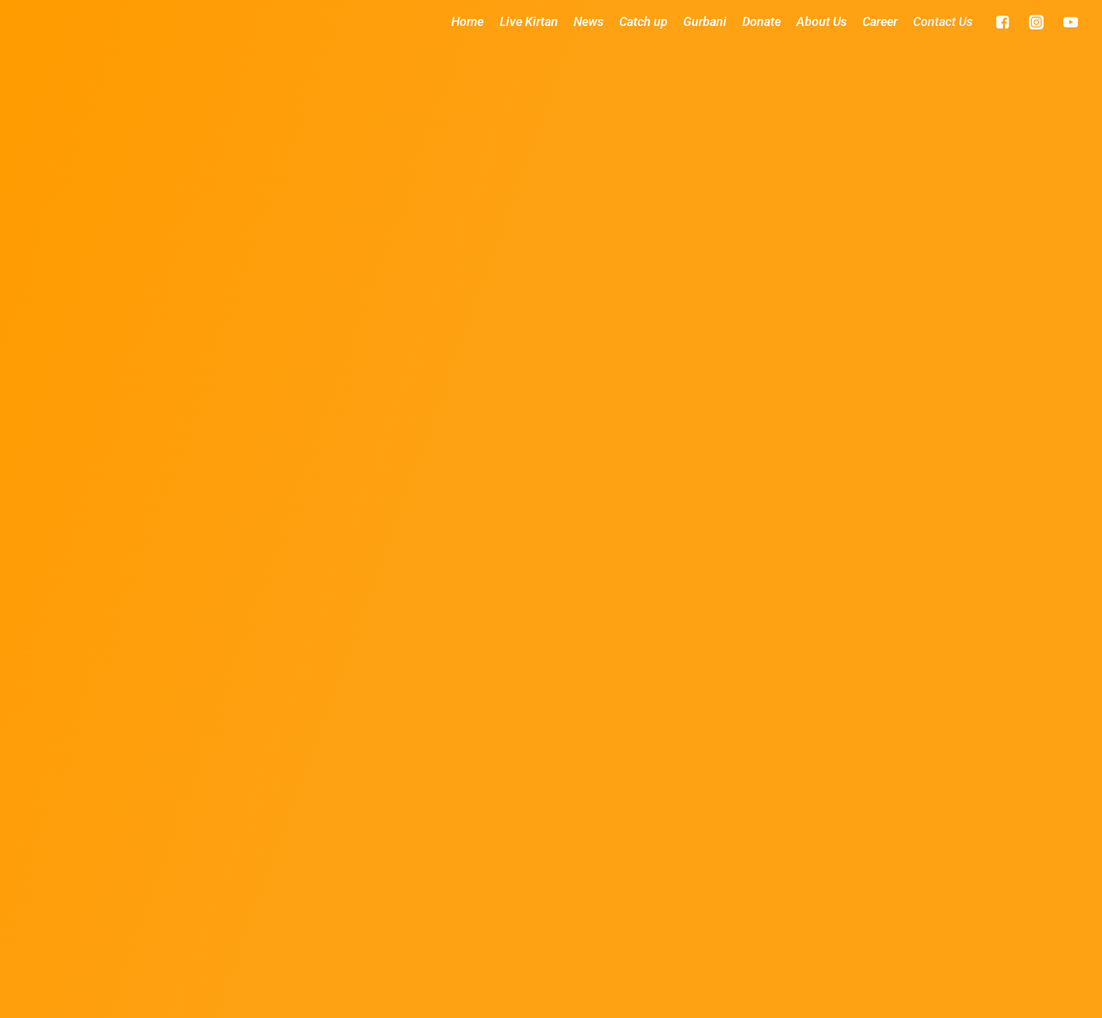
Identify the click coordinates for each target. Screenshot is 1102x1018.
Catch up (643, 21)
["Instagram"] (1036, 22)
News (588, 21)
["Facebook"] (1002, 22)
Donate (761, 21)
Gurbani (705, 21)
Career (879, 21)
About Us (821, 21)
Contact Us (943, 21)
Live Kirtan (529, 21)
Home (467, 21)
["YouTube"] (1070, 22)
